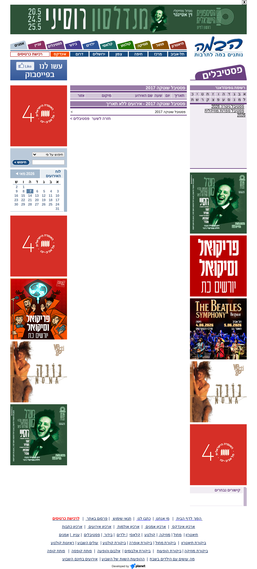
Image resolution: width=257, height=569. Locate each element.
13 (37, 195)
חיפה (138, 54)
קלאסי (134, 535)
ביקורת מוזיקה (196, 551)
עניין (75, 535)
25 (50, 204)
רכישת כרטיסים (29, 54)
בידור (108, 535)
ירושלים (99, 54)
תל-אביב (177, 54)
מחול (177, 535)
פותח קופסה (81, 551)
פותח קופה (56, 551)
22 (23, 200)
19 (44, 200)
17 (57, 200)
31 (57, 209)
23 (16, 200)
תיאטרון (192, 535)
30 (16, 204)
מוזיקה (164, 535)
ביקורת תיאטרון (193, 543)
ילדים (121, 535)
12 (44, 195)
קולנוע (149, 535)
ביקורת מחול (165, 543)
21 (30, 200)
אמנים (64, 535)
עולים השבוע (87, 543)
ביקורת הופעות (169, 551)
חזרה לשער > (90, 118)
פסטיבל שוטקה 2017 (170, 112)
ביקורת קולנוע (114, 543)
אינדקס (60, 54)
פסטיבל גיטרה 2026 (227, 106)
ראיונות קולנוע (62, 543)
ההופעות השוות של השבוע (123, 559)
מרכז (158, 54)
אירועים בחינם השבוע (80, 559)
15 (23, 195)
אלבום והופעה (108, 551)
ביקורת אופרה (140, 543)
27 (37, 204)
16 (16, 195)
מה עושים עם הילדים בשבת (172, 559)
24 (57, 204)
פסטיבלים (92, 535)
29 (23, 204)
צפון (118, 54)
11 (50, 195)
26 (44, 204)
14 (30, 195)
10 (57, 195)
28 (30, 204)
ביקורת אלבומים (137, 551)
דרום (79, 54)
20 (37, 200)
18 (50, 200)
